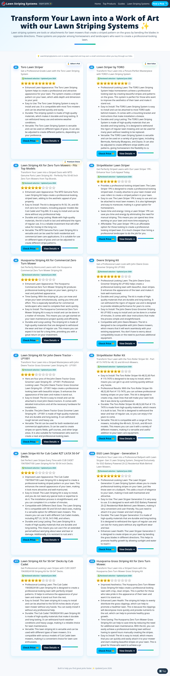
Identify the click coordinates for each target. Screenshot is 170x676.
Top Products (109, 3)
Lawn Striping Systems (138, 3)
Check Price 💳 (31, 140)
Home (98, 3)
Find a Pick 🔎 (160, 3)
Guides (121, 3)
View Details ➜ (51, 140)
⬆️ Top (162, 671)
